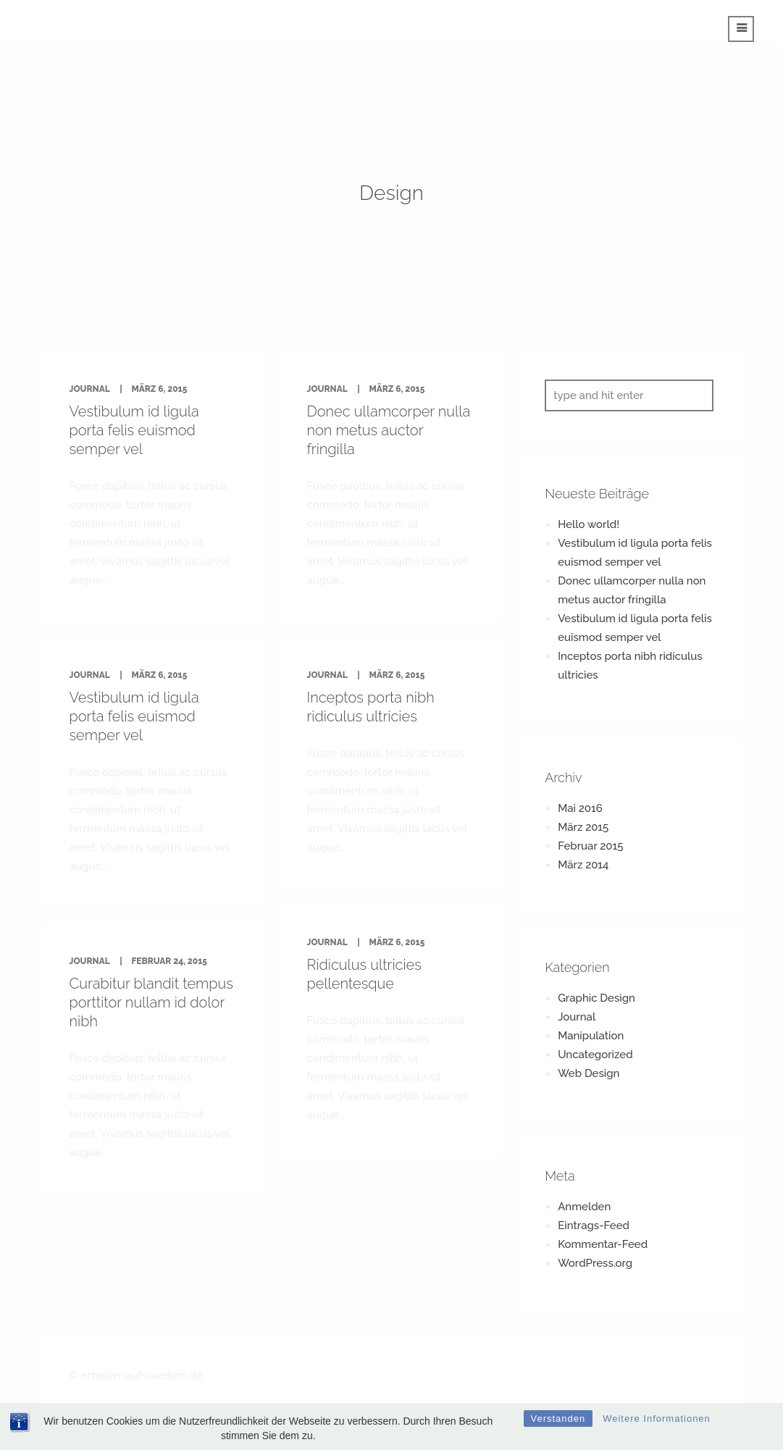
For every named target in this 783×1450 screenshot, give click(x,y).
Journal (90, 389)
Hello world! (588, 524)
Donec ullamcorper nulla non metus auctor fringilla (389, 430)
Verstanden (558, 1418)
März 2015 (583, 827)
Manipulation (591, 1035)
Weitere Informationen (657, 1418)
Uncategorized (595, 1054)
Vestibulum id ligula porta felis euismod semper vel (134, 430)
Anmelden (584, 1206)
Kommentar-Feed (603, 1244)
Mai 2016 (580, 808)
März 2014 (583, 864)
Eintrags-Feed (593, 1225)
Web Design (588, 1073)
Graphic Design (596, 998)
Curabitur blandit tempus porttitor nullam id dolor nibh (151, 1002)
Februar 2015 (590, 845)
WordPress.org (595, 1263)
